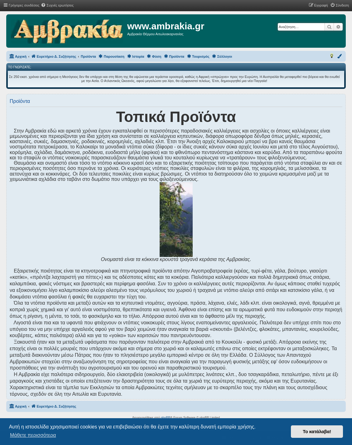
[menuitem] (57, 5)
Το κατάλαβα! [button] (317, 431)
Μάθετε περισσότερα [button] (33, 435)
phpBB (165, 417)
